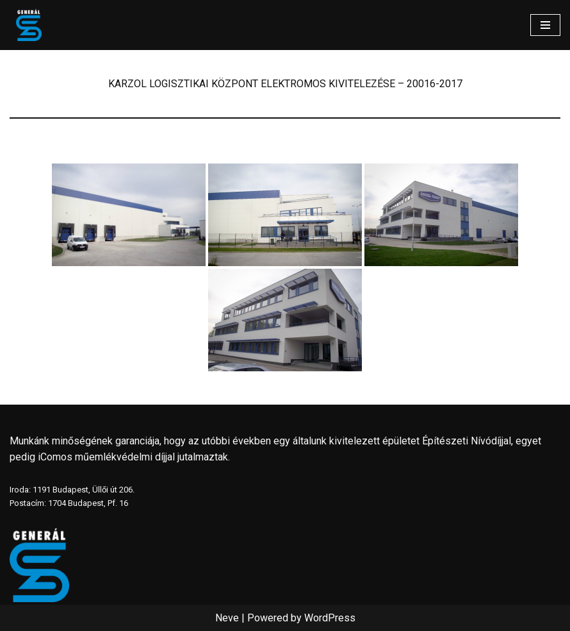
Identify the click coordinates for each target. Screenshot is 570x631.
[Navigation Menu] (545, 25)
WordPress (329, 618)
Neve (227, 618)
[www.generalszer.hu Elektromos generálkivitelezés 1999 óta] (29, 25)
